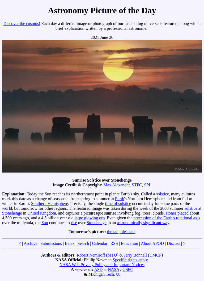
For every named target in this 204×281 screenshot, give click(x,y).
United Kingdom (41, 213)
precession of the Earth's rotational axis (166, 218)
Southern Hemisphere (49, 203)
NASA (113, 269)
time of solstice (118, 203)
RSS (114, 243)
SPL (147, 185)
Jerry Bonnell (135, 255)
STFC (137, 185)
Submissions (51, 243)
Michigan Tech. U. (104, 274)
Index (69, 243)
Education (129, 243)
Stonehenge (12, 213)
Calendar (99, 243)
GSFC (127, 269)
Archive (30, 243)
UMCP (155, 255)
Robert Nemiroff (91, 255)
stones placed (177, 213)
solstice (162, 194)
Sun (44, 222)
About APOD (152, 243)
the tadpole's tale (121, 231)
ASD (98, 269)
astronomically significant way (143, 222)
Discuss (173, 243)
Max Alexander (117, 185)
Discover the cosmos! (21, 23)
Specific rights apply (130, 260)
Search (83, 243)
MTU (112, 255)
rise (74, 222)
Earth (119, 198)
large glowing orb (90, 218)
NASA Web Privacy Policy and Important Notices (102, 264)
